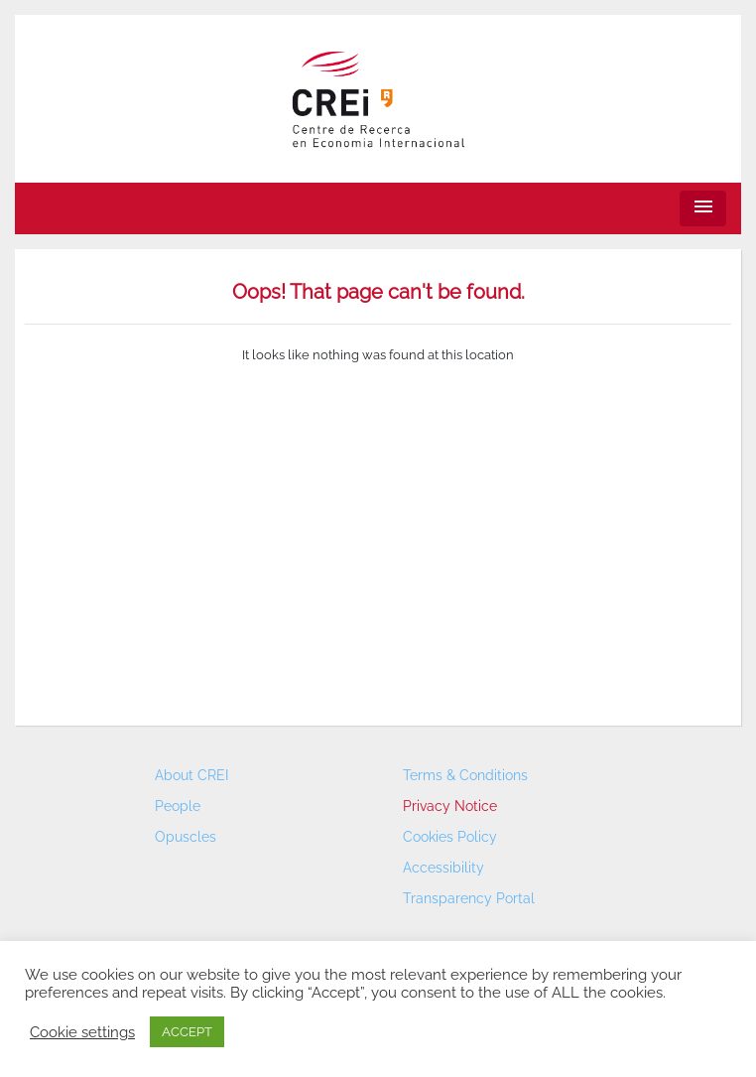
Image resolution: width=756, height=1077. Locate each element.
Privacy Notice (450, 806)
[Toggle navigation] (703, 209)
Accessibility (443, 867)
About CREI (191, 775)
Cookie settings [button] (82, 1031)
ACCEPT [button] (187, 1031)
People (177, 806)
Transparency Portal (469, 898)
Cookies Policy (450, 837)
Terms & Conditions (465, 775)
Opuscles (185, 837)
